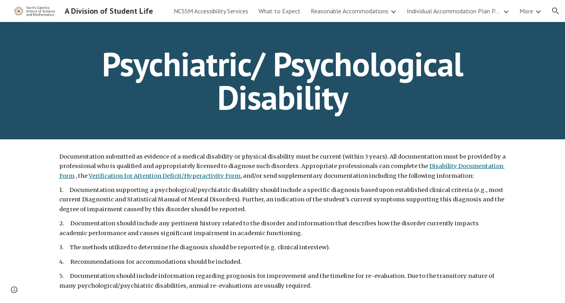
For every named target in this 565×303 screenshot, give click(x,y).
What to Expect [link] (280, 11)
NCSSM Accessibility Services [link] (211, 11)
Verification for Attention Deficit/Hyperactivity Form (165, 175)
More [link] (526, 11)
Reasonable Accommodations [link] (349, 11)
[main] (282, 80)
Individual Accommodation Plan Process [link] (454, 11)
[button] (555, 11)
